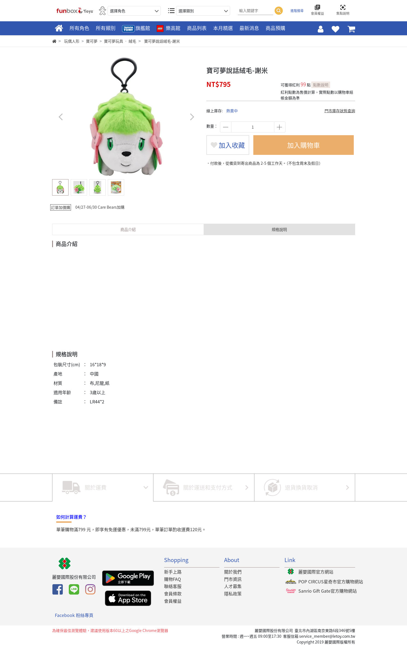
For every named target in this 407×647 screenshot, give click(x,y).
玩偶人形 (71, 41)
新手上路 (173, 571)
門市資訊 (233, 579)
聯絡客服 (173, 586)
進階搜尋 (297, 10)
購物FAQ (172, 579)
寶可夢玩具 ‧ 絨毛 (120, 41)
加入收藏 (228, 145)
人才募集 (233, 586)
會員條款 (173, 593)
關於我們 (233, 571)
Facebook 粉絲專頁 (74, 615)
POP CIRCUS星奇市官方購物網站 (330, 581)
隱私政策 (233, 593)
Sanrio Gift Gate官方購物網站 (327, 590)
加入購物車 (303, 145)
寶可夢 (91, 41)
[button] (192, 117)
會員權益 (173, 601)
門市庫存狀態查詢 (340, 110)
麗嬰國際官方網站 (315, 571)
